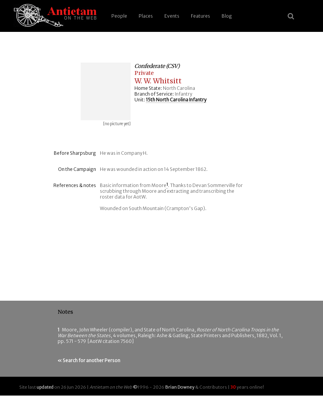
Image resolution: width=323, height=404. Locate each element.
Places (146, 16)
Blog (227, 16)
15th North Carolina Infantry (176, 100)
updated (44, 387)
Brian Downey (179, 387)
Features (200, 16)
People (119, 16)
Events (171, 16)
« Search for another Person (89, 360)
